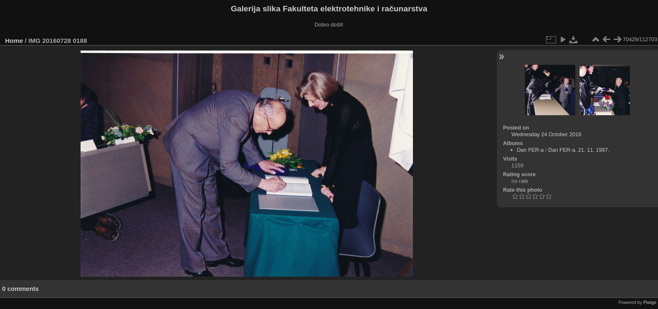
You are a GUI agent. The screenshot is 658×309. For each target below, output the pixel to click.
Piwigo (649, 302)
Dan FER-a (530, 150)
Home (14, 40)
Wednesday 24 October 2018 (546, 134)
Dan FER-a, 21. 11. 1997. (578, 150)
